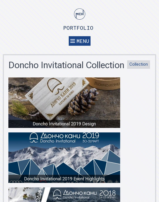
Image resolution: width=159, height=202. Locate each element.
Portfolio (78, 27)
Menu (79, 40)
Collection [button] (138, 64)
